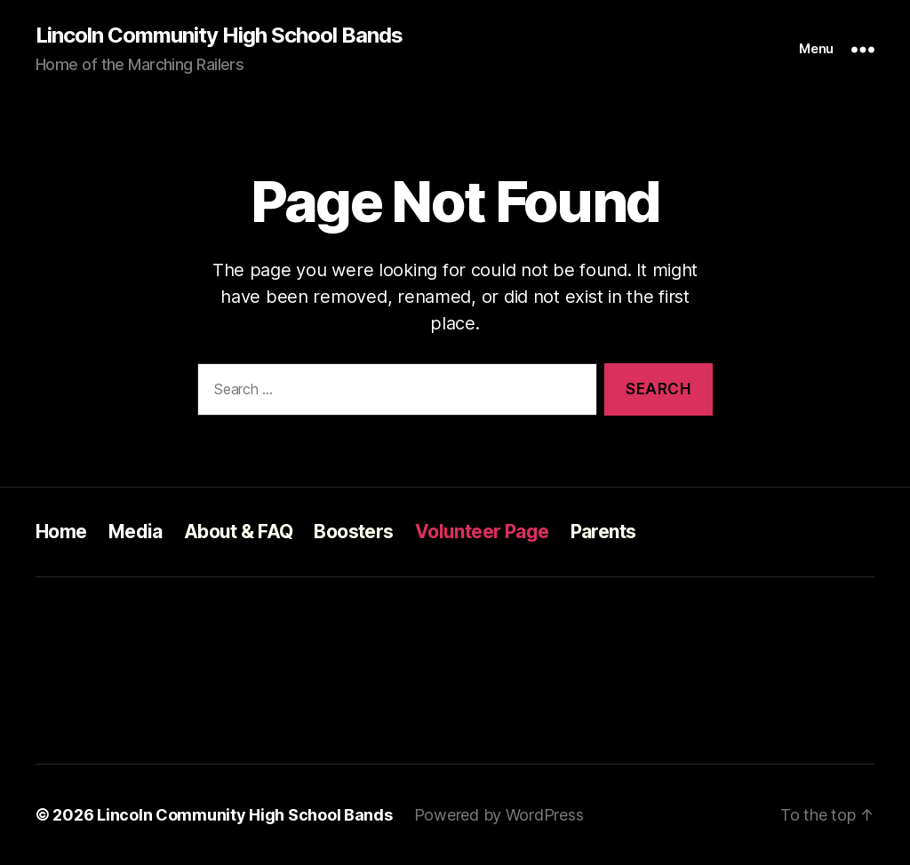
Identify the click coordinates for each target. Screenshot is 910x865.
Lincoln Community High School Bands (219, 35)
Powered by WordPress (499, 814)
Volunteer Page (482, 531)
